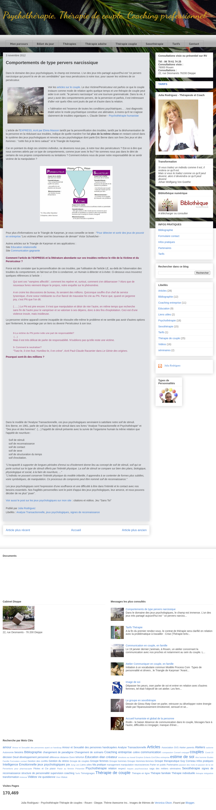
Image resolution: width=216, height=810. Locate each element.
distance (64, 757)
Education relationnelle (24, 247)
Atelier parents (186, 747)
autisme (209, 747)
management (113, 765)
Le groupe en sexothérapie (141, 700)
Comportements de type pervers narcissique (151, 609)
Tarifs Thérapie (134, 627)
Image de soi (133, 682)
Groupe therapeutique (167, 761)
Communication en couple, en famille (147, 645)
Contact (194, 44)
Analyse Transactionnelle (30, 512)
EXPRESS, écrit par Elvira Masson (39, 130)
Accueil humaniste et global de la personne (150, 718)
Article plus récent (18, 530)
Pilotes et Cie (40, 768)
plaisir (53, 768)
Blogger (190, 802)
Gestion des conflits (38, 761)
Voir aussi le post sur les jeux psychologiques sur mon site (38, 500)
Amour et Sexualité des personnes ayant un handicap (37, 747)
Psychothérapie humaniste (124, 115)
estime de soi (182, 756)
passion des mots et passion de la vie (196, 765)
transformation (11, 777)
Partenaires (164, 248)
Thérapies (69, 44)
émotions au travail (126, 757)
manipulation (127, 765)
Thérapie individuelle (183, 773)
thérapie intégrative (204, 773)
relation (112, 768)
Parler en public (158, 765)
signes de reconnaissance (85, 512)
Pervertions (8, 769)
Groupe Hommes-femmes (140, 761)
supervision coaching (62, 773)
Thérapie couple (126, 44)
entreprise (165, 757)
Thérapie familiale (160, 773)
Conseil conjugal (181, 752)
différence (54, 757)
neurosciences (142, 765)
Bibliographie (165, 230)
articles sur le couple (68, 87)
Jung (73, 765)
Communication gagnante (25, 250)
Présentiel (79, 769)
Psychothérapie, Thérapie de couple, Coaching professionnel (104, 15)
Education (164, 308)
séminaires (164, 350)
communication (151, 752)
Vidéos (162, 344)
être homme (200, 757)
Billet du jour (45, 44)
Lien (78, 765)
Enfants (147, 757)
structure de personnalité (35, 773)
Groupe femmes (99, 761)
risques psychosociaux (137, 769)
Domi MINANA (76, 757)
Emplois (139, 757)
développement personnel (34, 757)
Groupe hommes (118, 761)
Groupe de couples (79, 761)
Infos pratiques (166, 242)
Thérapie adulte (96, 44)
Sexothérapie (154, 44)
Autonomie (8, 752)
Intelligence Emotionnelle (20, 764)
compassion (167, 752)
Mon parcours (19, 44)
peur (16, 769)
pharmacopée (26, 769)
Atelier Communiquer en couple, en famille (150, 663)
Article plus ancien (134, 530)
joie (68, 764)
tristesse (23, 777)
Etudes (210, 757)
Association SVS (170, 747)
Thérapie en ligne (141, 773)
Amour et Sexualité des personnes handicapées (89, 747)
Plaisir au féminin (65, 769)
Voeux (64, 777)
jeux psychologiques (57, 512)
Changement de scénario (88, 752)
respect (121, 768)
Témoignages (88, 773)
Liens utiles (164, 314)
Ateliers (200, 747)
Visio (58, 777)
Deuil (16, 757)
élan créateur (108, 757)
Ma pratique (99, 764)
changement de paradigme (58, 752)
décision (7, 757)
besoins (19, 752)
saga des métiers (158, 768)
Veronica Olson (163, 802)
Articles (162, 290)
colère (136, 752)
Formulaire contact (168, 236)
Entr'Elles (155, 757)
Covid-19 (209, 752)
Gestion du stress (59, 761)
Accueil (76, 530)
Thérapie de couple (169, 338)
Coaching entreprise (169, 302)
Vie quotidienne (46, 777)
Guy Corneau (188, 761)
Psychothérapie (167, 320)
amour (7, 747)
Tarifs (176, 44)
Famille (6, 761)
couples (197, 752)
